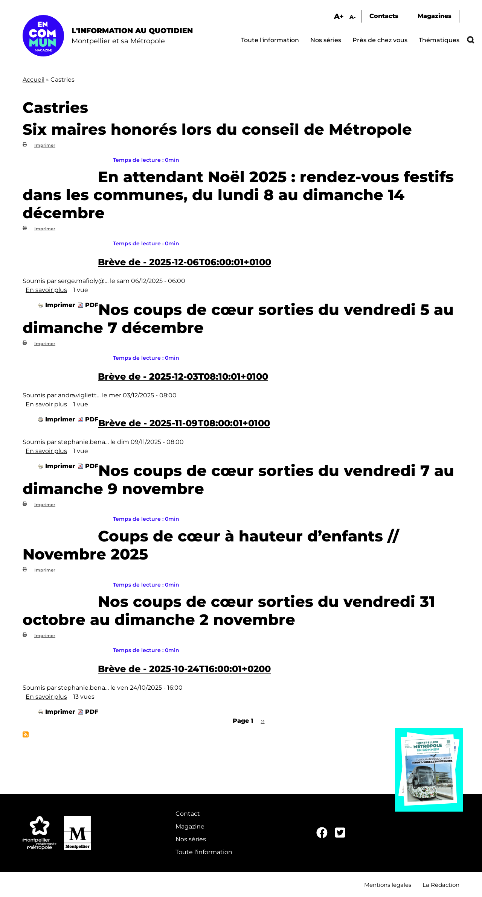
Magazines (434, 16)
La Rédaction (441, 884)
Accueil (33, 79)
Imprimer (44, 145)
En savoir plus (46, 289)
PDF (91, 305)
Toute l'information (270, 40)
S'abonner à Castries (26, 734)
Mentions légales (387, 884)
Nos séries (325, 40)
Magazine (189, 826)
